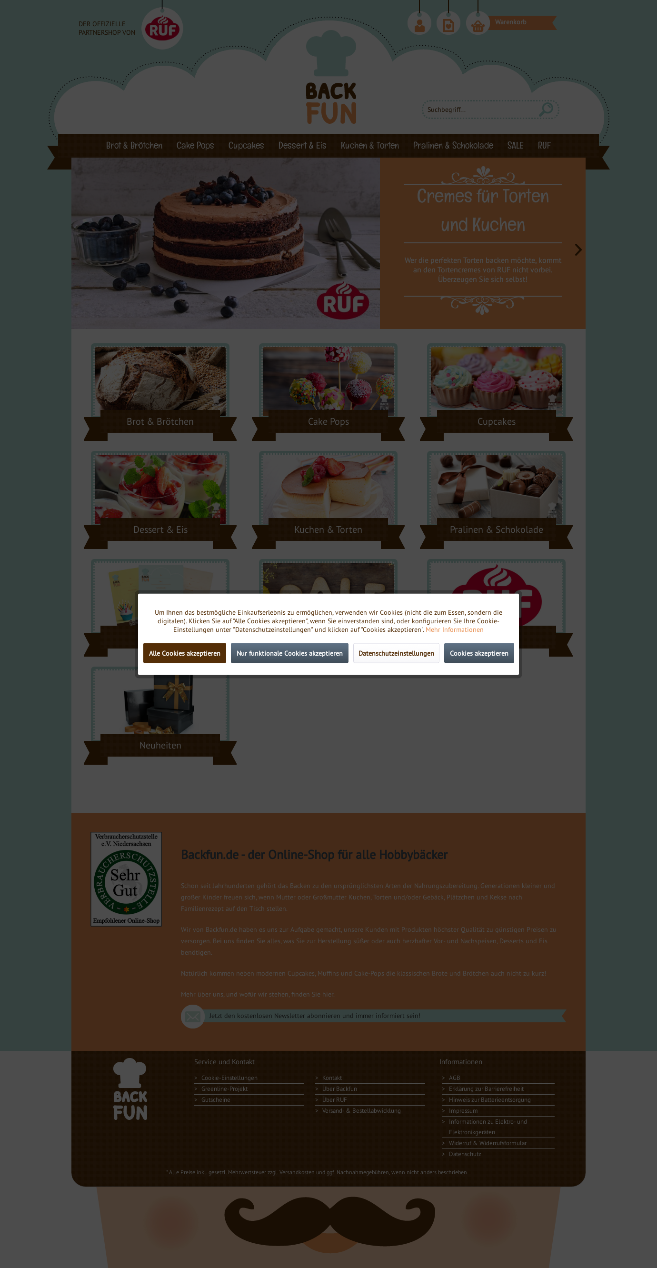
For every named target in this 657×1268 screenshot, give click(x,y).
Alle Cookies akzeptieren (184, 653)
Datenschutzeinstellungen (396, 653)
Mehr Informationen (455, 629)
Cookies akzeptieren (479, 653)
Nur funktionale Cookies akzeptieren (290, 653)
